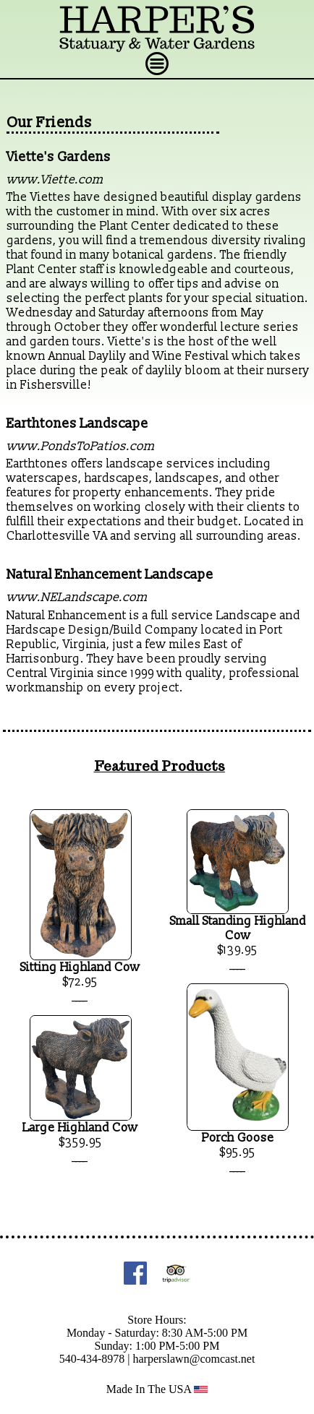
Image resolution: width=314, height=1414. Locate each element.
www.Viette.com (55, 179)
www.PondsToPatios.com (81, 446)
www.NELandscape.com (77, 597)
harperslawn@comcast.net (193, 1359)
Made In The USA (157, 1389)
